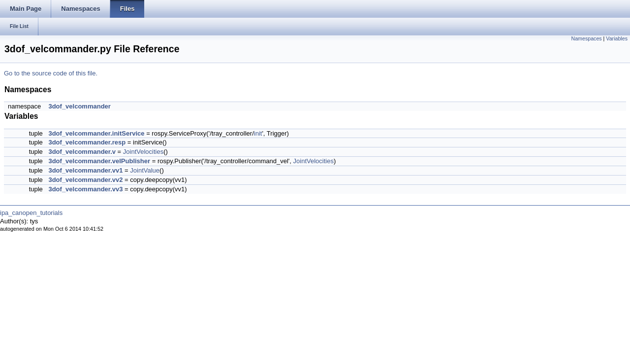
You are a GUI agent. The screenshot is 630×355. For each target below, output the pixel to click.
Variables (617, 38)
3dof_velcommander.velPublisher (99, 161)
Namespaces (586, 38)
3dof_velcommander (79, 106)
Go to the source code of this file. (50, 73)
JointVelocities (143, 151)
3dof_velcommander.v (82, 151)
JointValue (144, 170)
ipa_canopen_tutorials (31, 212)
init (258, 133)
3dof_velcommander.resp (87, 142)
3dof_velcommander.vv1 (85, 170)
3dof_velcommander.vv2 (85, 179)
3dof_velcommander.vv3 (85, 189)
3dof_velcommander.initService (96, 133)
